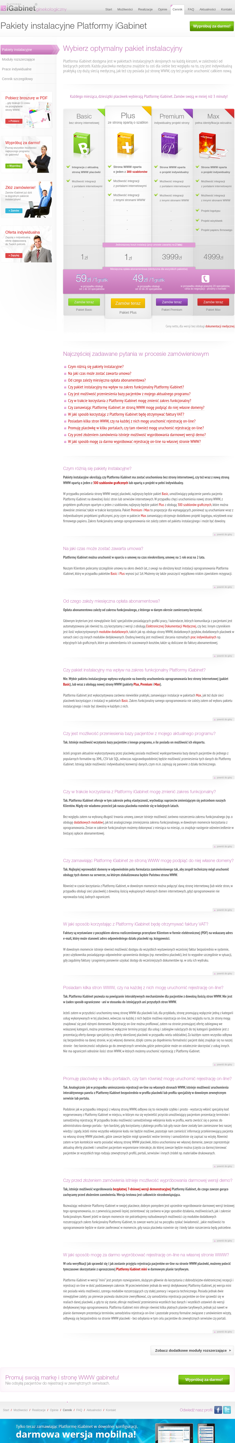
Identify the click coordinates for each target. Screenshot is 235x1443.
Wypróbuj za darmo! (212, 26)
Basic (165, 493)
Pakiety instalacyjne (17, 50)
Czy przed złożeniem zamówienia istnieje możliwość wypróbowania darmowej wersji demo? (137, 434)
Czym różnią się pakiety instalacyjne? (96, 366)
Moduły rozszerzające (18, 59)
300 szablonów (137, 172)
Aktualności (94, 1410)
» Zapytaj (14, 255)
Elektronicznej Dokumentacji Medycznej (171, 626)
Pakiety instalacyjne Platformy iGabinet (33, 7)
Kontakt (111, 1410)
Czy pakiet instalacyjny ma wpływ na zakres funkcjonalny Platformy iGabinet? (126, 387)
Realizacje (38, 1410)
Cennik (67, 1410)
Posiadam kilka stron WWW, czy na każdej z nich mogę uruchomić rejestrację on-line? (132, 421)
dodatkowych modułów (88, 822)
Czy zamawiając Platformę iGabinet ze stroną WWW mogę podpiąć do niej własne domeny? (136, 407)
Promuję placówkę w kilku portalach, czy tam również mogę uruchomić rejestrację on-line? (136, 428)
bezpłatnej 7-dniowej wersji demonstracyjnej (142, 1189)
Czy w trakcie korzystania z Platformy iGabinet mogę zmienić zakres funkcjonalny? (129, 400)
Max (146, 510)
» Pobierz (14, 121)
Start (6, 1410)
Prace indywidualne (16, 69)
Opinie (54, 1410)
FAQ (79, 1410)
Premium (136, 510)
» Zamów (14, 210)
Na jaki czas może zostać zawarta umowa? (99, 373)
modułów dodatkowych (113, 631)
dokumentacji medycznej (220, 326)
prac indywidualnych (203, 637)
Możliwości (20, 1410)
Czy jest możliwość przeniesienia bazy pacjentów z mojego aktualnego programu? (129, 393)
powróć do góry (224, 534)
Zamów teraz (84, 302)
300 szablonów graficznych (110, 482)
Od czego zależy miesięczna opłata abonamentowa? (107, 380)
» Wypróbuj (13, 166)
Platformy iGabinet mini (131, 1269)
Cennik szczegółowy (17, 79)
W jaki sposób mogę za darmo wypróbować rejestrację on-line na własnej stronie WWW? (134, 441)
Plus (161, 504)
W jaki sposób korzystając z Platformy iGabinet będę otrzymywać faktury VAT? (126, 414)
